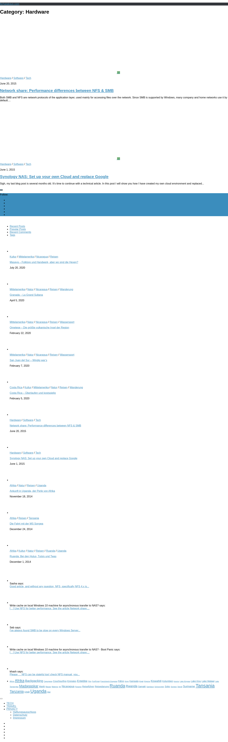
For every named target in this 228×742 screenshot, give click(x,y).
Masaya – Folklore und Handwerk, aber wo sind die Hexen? (44, 262)
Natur (30, 289)
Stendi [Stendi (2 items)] (179, 687)
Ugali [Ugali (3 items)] (27, 692)
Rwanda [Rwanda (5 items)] (131, 686)
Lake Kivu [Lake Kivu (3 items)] (196, 681)
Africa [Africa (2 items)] (12, 681)
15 (118, 158)
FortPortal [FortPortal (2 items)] (96, 681)
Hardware (5, 78)
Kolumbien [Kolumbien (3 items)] (167, 681)
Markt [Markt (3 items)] (42, 686)
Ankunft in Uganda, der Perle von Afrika (32, 491)
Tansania (34, 518)
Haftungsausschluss (24, 712)
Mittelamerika (26, 256)
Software (18, 78)
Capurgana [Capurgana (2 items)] (48, 681)
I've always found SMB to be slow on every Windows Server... (45, 630)
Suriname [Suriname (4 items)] (189, 686)
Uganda (41, 485)
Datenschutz (20, 715)
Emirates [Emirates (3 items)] (71, 681)
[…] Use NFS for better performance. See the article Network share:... (50, 608)
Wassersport (67, 322)
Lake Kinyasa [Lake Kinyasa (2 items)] (185, 681)
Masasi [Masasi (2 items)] (48, 687)
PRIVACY (12, 709)
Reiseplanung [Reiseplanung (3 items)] (102, 686)
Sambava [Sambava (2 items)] (150, 687)
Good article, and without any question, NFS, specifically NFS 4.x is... (49, 586)
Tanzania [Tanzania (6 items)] (17, 691)
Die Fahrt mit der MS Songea (26, 523)
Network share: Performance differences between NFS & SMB (57, 90)
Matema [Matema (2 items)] (55, 687)
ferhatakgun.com (9, 4)
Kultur (13, 256)
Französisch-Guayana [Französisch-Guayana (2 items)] (108, 681)
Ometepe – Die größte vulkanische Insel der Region (39, 327)
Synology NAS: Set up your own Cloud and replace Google (54, 176)
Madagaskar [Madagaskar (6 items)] (28, 686)
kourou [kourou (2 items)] (176, 681)
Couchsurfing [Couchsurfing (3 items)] (60, 681)
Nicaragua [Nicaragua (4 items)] (68, 686)
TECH (10, 703)
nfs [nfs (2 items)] (60, 687)
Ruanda (50, 550)
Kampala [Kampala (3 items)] (133, 681)
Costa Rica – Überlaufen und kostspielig (33, 393)
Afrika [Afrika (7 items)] (19, 681)
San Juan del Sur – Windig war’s (28, 360)
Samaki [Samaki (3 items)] (142, 686)
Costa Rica (16, 387)
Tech (28, 78)
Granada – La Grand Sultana (26, 294)
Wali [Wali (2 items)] (48, 692)
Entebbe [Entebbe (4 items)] (82, 681)
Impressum (19, 717)
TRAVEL (11, 706)
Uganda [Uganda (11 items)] (38, 691)
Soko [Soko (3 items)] (167, 686)
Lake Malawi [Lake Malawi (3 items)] (208, 681)
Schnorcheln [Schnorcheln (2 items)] (159, 687)
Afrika (13, 485)
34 (118, 72)
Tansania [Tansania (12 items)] (205, 685)
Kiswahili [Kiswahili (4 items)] (156, 681)
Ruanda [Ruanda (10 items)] (117, 685)
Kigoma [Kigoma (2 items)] (147, 681)
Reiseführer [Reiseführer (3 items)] (88, 686)
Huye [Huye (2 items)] (127, 681)
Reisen (54, 256)
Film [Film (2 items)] (89, 681)
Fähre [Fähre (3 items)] (121, 681)
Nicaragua (42, 256)
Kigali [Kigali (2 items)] (141, 681)
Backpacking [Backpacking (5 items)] (34, 681)
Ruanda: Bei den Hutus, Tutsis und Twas (33, 556)
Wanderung (66, 289)
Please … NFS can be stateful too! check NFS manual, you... (45, 674)
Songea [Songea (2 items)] (174, 687)
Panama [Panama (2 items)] (78, 687)
